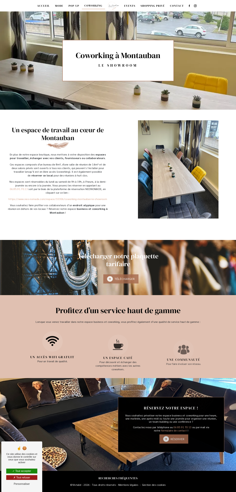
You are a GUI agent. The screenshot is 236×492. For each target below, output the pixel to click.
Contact (177, 6)
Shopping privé (153, 6)
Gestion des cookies (154, 484)
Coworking (93, 5)
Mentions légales (128, 484)
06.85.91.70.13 (19, 173)
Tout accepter (21, 471)
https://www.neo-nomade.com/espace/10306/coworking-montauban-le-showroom (58, 183)
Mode (59, 6)
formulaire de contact (174, 446)
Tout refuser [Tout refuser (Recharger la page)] (21, 477)
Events (129, 6)
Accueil (43, 6)
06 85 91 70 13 (182, 443)
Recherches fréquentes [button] (118, 478)
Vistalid (77, 484)
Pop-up (74, 6)
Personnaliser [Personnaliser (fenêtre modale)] (22, 484)
